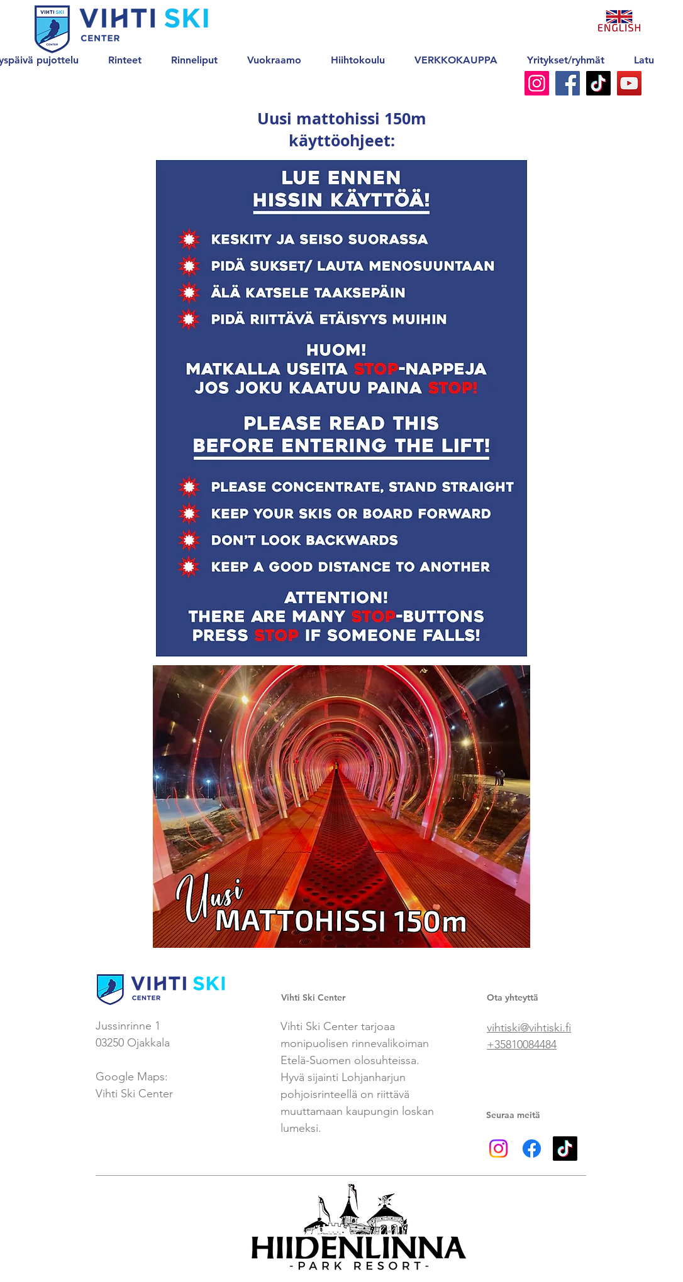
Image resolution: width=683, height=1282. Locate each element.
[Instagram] (537, 83)
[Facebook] (567, 83)
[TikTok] (598, 83)
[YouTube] (629, 83)
